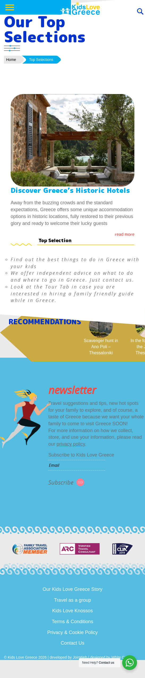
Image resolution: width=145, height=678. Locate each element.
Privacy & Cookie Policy (72, 632)
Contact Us (72, 643)
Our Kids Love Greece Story (72, 589)
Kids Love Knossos (72, 610)
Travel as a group (72, 600)
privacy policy (71, 444)
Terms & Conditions (72, 621)
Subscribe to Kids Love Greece (81, 455)
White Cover (121, 657)
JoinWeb (80, 657)
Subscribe (61, 482)
